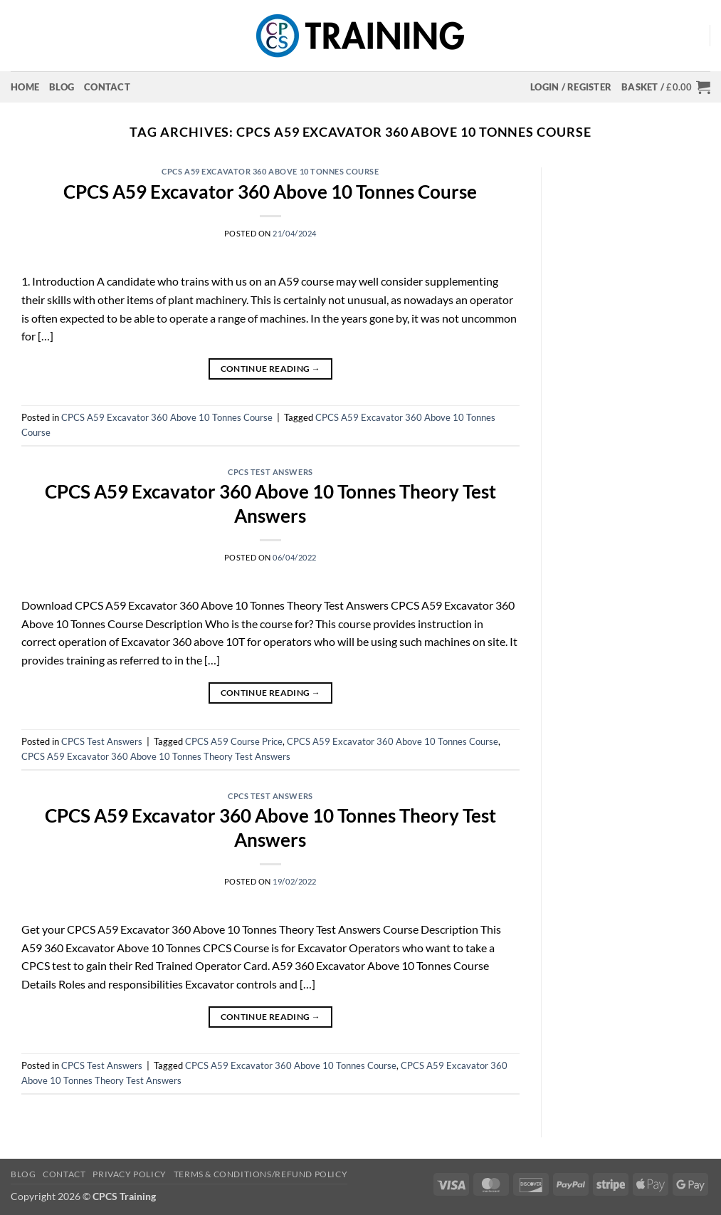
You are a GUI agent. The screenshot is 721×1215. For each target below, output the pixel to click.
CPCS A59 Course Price (234, 741)
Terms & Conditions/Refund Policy (261, 1174)
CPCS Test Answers (270, 471)
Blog (61, 87)
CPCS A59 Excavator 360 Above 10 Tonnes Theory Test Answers (155, 756)
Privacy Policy (130, 1174)
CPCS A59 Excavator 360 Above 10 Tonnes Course (270, 171)
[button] (570, 87)
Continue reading (271, 368)
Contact (107, 87)
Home (25, 87)
